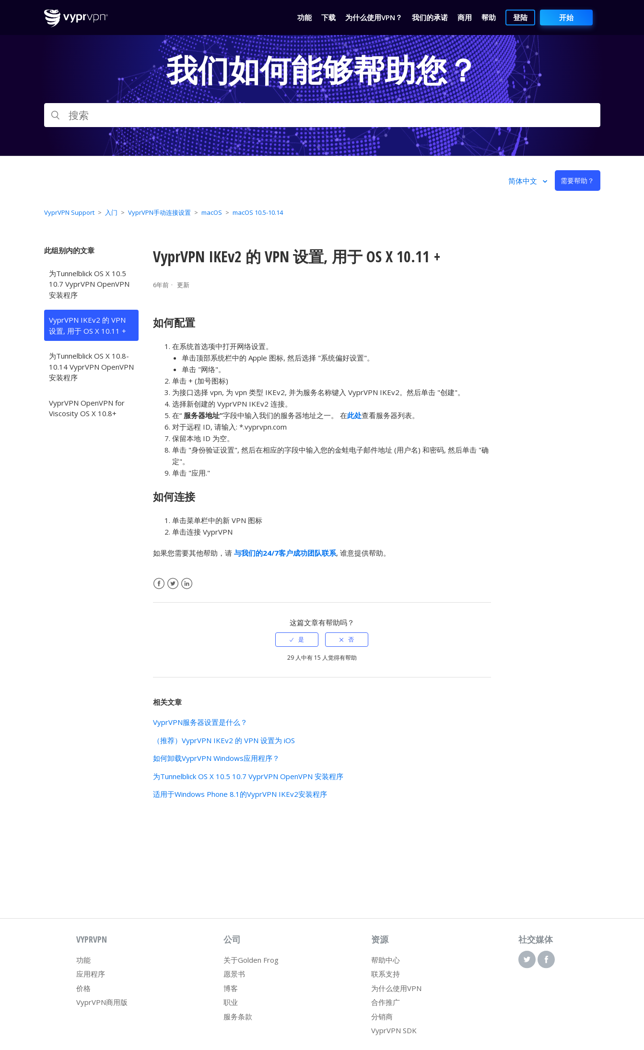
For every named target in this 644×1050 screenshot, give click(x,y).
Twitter (173, 584)
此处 (354, 415)
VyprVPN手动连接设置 (159, 212)
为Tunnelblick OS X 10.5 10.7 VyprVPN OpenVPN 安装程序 (89, 284)
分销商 (382, 1016)
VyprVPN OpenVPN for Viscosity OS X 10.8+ (87, 408)
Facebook (159, 584)
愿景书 (234, 974)
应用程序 (90, 974)
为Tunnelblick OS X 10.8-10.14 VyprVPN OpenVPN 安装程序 (91, 366)
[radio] (296, 639)
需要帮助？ (577, 180)
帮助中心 (385, 960)
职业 (230, 1002)
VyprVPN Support (69, 212)
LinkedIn (187, 584)
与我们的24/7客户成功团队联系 (285, 553)
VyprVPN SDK (394, 1030)
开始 (566, 17)
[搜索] (322, 115)
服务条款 (237, 1016)
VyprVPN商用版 (102, 1002)
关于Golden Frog (251, 960)
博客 (230, 988)
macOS (211, 212)
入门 (111, 212)
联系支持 (385, 974)
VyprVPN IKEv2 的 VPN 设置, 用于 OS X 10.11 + (87, 325)
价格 (83, 988)
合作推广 (385, 1002)
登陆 (520, 17)
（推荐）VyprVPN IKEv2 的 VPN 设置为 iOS (224, 740)
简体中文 (523, 181)
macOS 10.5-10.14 (258, 212)
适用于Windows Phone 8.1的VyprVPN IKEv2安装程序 (240, 794)
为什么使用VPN (396, 988)
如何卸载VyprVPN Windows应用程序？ (216, 758)
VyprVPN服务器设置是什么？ (200, 722)
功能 (83, 960)
